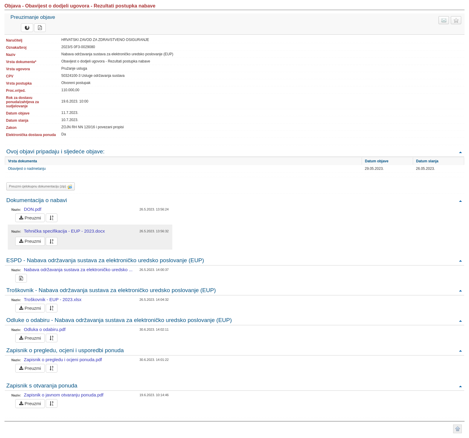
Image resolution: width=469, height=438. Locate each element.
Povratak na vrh (460, 152)
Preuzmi (30, 217)
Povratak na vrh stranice (457, 429)
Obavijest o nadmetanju (27, 169)
